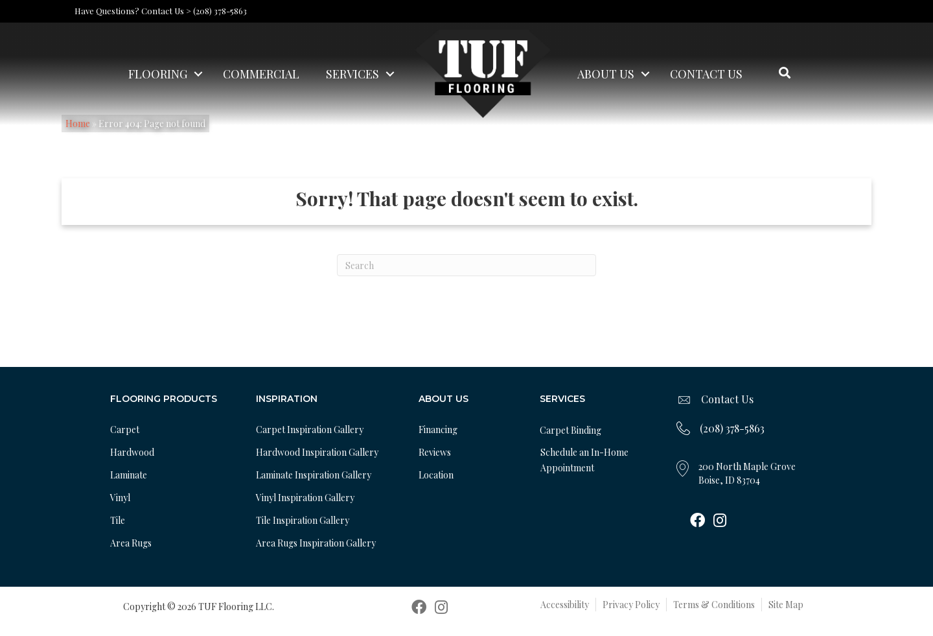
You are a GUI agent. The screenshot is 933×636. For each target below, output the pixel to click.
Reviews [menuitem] (435, 452)
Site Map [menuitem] (785, 604)
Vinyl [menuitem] (120, 497)
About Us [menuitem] (605, 74)
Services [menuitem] (352, 74)
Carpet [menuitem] (124, 429)
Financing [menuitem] (438, 429)
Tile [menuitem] (117, 520)
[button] (198, 73)
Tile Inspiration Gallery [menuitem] (302, 520)
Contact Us (727, 399)
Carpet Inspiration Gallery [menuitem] (309, 429)
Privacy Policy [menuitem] (631, 604)
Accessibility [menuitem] (564, 604)
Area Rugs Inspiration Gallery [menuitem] (316, 543)
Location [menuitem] (436, 475)
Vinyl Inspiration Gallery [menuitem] (305, 497)
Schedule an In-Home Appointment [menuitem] (584, 460)
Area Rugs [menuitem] (131, 543)
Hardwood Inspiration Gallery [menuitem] (317, 452)
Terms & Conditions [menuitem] (714, 604)
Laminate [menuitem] (128, 475)
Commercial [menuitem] (261, 74)
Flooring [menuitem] (157, 74)
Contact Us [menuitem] (706, 74)
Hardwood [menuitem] (132, 452)
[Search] (466, 265)
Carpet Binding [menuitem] (570, 430)
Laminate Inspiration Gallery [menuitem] (313, 475)
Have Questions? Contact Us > (133, 10)
